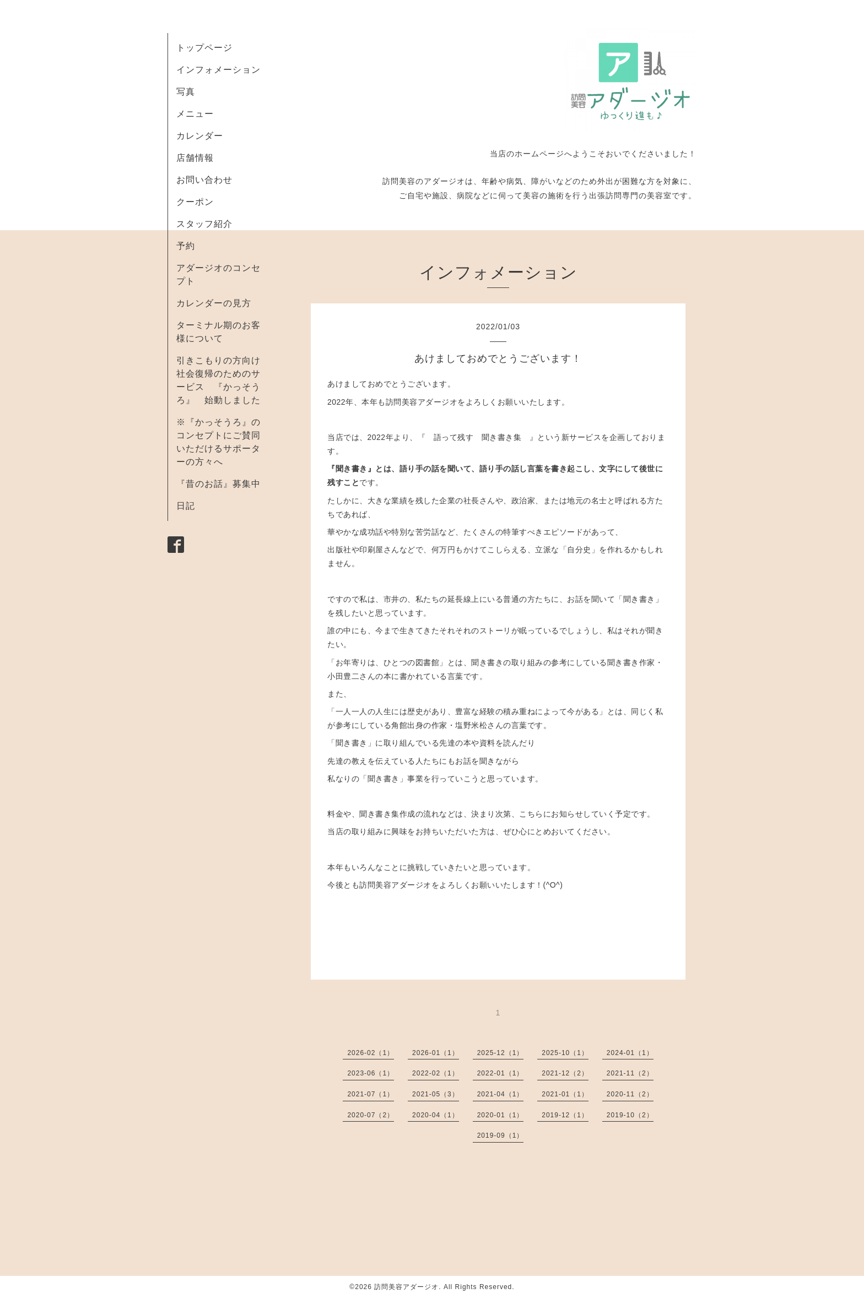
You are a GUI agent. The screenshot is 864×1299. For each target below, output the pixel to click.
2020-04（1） (435, 1115)
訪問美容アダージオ (406, 1287)
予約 (185, 246)
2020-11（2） (630, 1094)
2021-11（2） (630, 1073)
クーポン (195, 201)
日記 (185, 505)
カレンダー (199, 135)
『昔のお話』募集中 (218, 483)
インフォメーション (218, 69)
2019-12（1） (565, 1115)
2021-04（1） (500, 1094)
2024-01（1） (630, 1053)
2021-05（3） (435, 1094)
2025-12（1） (500, 1053)
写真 (185, 91)
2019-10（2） (630, 1115)
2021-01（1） (565, 1094)
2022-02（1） (435, 1073)
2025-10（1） (565, 1053)
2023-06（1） (370, 1073)
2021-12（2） (565, 1073)
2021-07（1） (370, 1094)
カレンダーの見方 (213, 303)
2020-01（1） (500, 1115)
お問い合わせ (204, 179)
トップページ (204, 47)
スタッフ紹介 (204, 224)
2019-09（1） (500, 1135)
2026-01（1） (435, 1053)
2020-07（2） (370, 1115)
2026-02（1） (370, 1053)
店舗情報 (195, 157)
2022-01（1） (500, 1073)
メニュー (195, 113)
